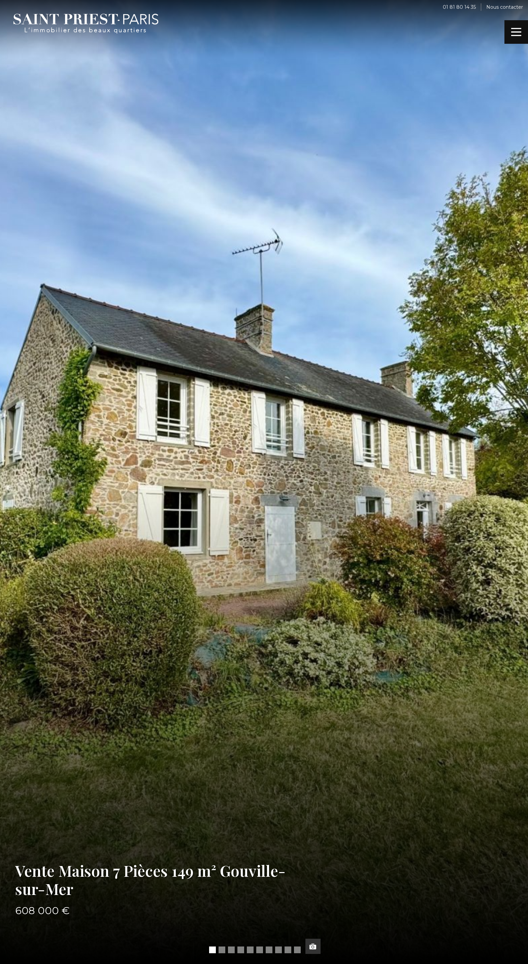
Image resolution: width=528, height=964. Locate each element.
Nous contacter (504, 7)
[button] (212, 949)
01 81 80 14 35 (459, 7)
